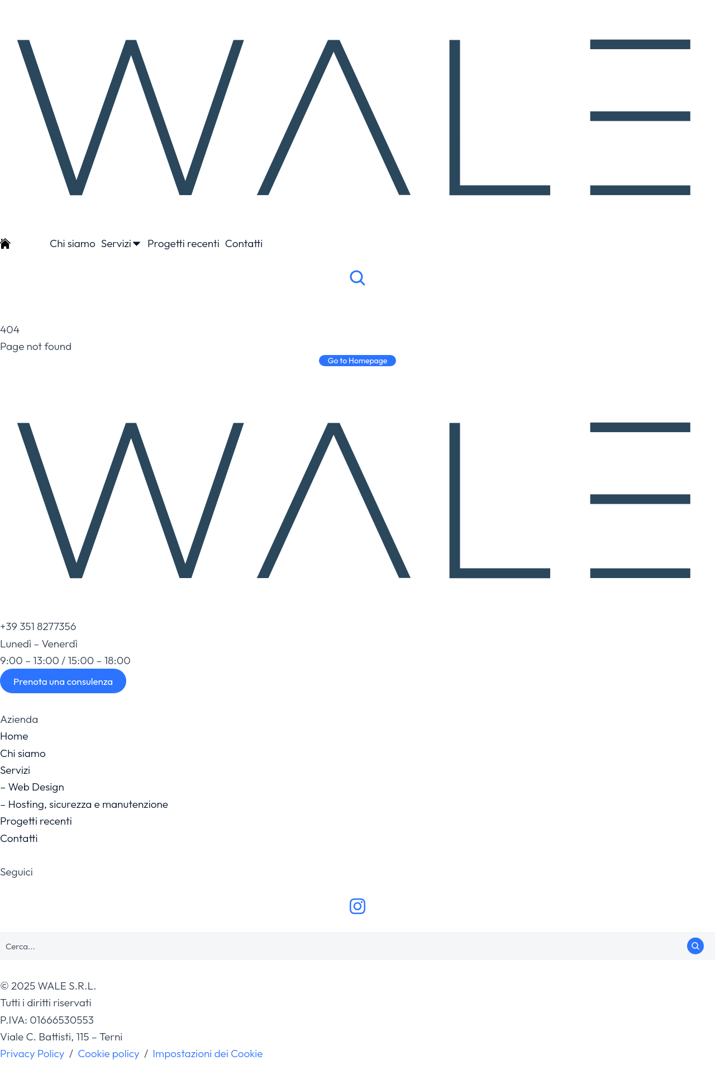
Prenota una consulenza (63, 681)
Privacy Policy (32, 1053)
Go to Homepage (358, 361)
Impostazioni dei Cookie (207, 1053)
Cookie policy (109, 1053)
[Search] (695, 946)
